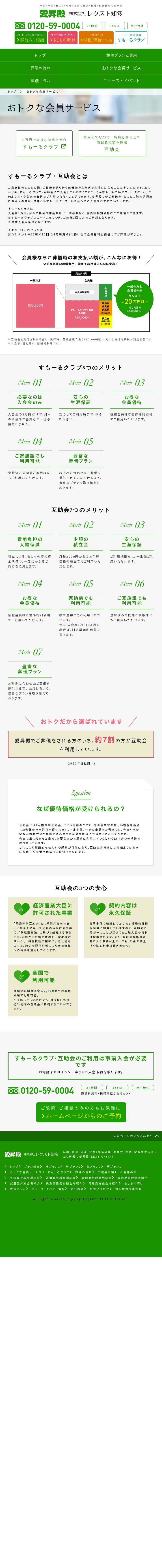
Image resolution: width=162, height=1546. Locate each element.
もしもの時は (134, 1183)
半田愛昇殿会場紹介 (25, 1178)
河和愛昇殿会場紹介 (104, 1183)
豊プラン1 (93, 1166)
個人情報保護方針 (128, 1189)
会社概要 (77, 1189)
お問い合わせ (100, 1189)
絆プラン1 (53, 1166)
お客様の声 (128, 1172)
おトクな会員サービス (26, 1172)
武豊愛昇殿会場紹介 (25, 1183)
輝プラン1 (114, 1166)
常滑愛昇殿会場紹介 (61, 1178)
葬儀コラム (18, 1189)
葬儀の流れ (83, 1172)
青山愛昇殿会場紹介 (97, 1178)
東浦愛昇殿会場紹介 (133, 1178)
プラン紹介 (32, 1166)
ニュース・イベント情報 (48, 1189)
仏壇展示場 (106, 1172)
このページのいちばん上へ (133, 1135)
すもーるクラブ (59, 1172)
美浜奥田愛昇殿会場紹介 (64, 1183)
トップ (12, 91)
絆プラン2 (73, 1166)
